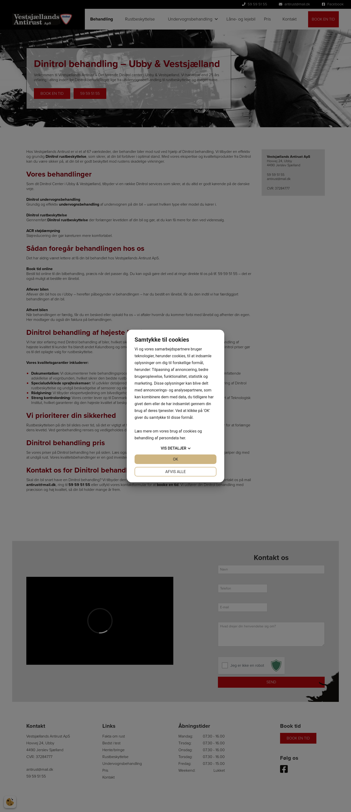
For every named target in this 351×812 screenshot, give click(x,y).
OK (175, 459)
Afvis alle (175, 471)
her (182, 438)
